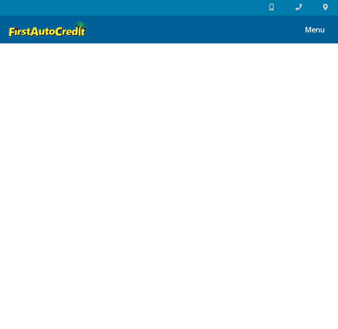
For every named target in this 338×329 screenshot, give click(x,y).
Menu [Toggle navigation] (310, 31)
